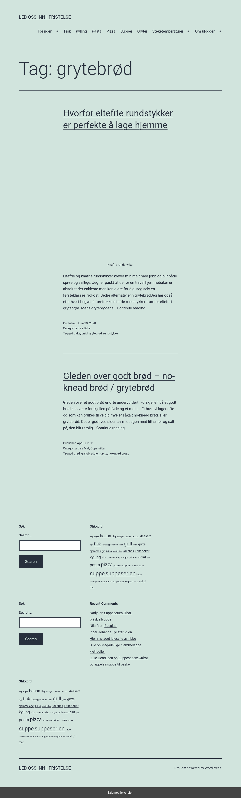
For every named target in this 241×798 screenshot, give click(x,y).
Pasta (96, 31)
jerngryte (101, 453)
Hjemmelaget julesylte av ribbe (113, 638)
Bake (87, 328)
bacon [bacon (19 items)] (105, 535)
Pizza (110, 31)
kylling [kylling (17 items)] (95, 557)
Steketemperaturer (167, 31)
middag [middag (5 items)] (116, 557)
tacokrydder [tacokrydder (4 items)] (95, 581)
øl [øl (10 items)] (141, 581)
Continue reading (131, 308)
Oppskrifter (98, 448)
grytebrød (95, 333)
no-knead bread (118, 453)
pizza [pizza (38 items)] (107, 565)
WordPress (213, 768)
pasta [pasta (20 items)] (95, 565)
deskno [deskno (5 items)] (135, 536)
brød (85, 333)
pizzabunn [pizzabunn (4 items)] (118, 565)
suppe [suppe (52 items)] (97, 573)
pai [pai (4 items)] (148, 558)
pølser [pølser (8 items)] (127, 565)
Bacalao (110, 626)
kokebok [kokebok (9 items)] (128, 551)
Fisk (67, 31)
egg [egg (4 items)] (91, 545)
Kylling (81, 31)
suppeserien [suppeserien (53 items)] (120, 573)
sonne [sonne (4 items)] (141, 565)
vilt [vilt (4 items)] (135, 581)
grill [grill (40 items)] (128, 544)
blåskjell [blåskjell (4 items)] (120, 536)
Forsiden (45, 31)
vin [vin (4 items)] (138, 581)
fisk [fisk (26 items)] (97, 544)
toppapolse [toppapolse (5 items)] (118, 581)
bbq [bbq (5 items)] (114, 536)
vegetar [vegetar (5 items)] (129, 581)
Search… (25, 535)
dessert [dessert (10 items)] (145, 536)
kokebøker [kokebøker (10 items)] (142, 551)
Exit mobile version (120, 792)
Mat (86, 448)
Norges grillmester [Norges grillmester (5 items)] (130, 557)
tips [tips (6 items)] (103, 581)
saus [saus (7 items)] (135, 565)
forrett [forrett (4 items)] (115, 545)
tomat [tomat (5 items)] (109, 581)
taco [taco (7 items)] (139, 574)
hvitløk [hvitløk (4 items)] (109, 551)
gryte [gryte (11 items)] (141, 544)
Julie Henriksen (101, 658)
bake (77, 333)
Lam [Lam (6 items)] (109, 557)
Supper (126, 31)
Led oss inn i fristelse (45, 17)
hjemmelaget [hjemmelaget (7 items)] (97, 551)
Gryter (142, 31)
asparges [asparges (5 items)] (94, 536)
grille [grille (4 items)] (135, 545)
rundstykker (111, 333)
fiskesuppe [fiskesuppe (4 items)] (106, 545)
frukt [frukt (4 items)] (121, 545)
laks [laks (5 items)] (104, 557)
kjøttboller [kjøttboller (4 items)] (117, 551)
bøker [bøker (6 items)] (128, 536)
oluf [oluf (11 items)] (143, 557)
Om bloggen (205, 31)
